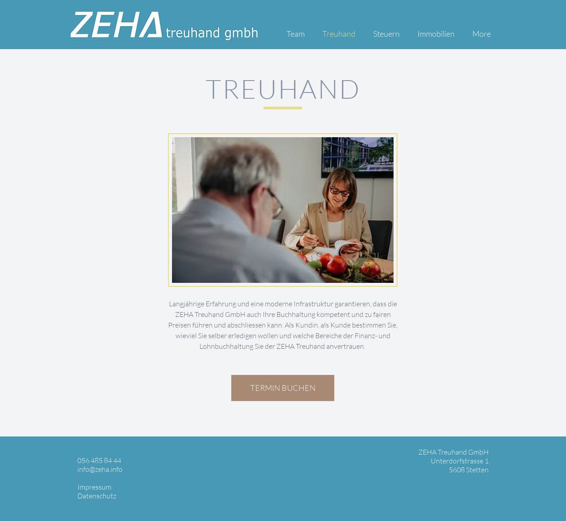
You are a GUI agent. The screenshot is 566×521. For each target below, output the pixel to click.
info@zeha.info (99, 469)
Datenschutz (96, 495)
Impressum (94, 486)
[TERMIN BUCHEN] (282, 388)
